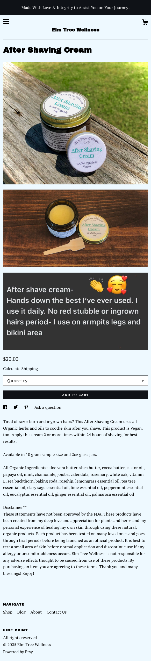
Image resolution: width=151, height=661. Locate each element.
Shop (8, 612)
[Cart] (145, 23)
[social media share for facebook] (5, 407)
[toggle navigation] (6, 21)
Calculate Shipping (20, 368)
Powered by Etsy (18, 652)
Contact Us (57, 612)
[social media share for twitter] (16, 407)
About (37, 612)
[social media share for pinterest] (26, 407)
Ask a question (47, 407)
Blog (22, 612)
